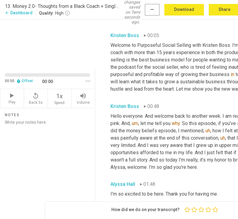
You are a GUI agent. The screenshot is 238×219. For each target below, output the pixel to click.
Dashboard (19, 12)
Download (184, 9)
